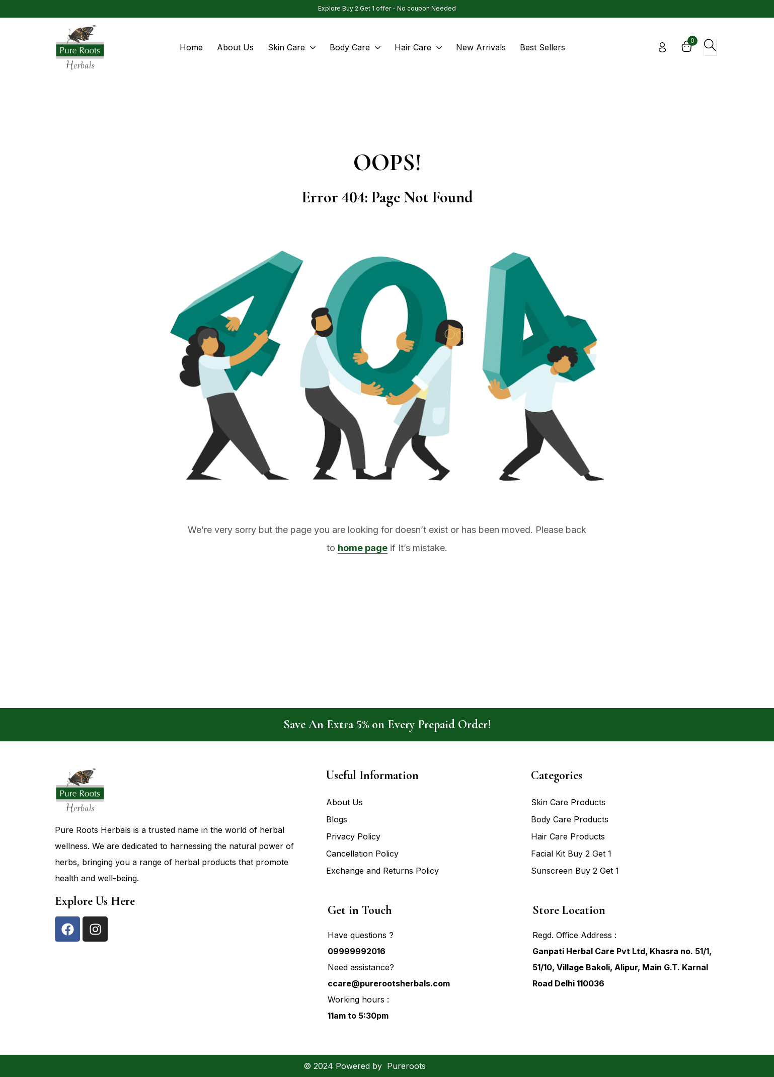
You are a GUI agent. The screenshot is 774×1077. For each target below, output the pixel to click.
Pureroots (406, 1066)
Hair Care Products (568, 836)
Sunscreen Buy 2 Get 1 (575, 871)
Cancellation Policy (362, 854)
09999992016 (356, 951)
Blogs (336, 819)
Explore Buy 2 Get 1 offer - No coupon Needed (387, 8)
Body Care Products (569, 819)
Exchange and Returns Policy (382, 871)
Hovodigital (449, 1066)
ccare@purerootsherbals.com (389, 983)
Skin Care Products (568, 802)
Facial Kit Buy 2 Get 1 (571, 854)
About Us (344, 802)
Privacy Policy (353, 836)
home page (363, 548)
